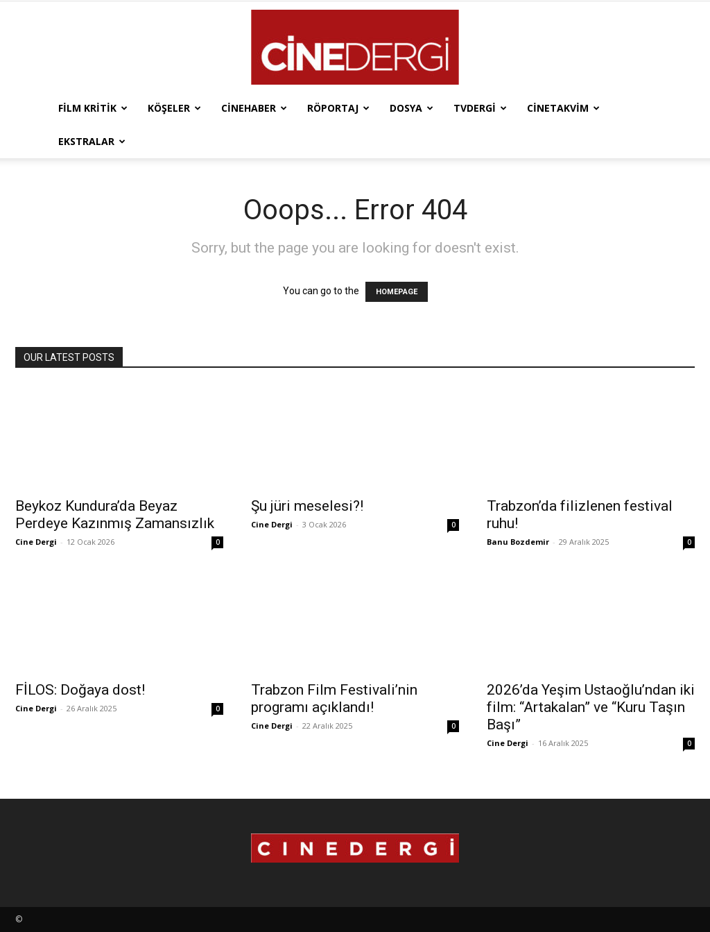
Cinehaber (254, 108)
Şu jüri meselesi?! (307, 506)
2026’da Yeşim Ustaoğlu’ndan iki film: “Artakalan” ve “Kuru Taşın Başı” (591, 707)
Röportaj (338, 108)
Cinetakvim (563, 108)
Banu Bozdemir (518, 541)
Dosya (411, 108)
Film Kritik (93, 108)
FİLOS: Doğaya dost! (80, 689)
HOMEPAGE (396, 291)
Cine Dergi (36, 541)
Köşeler (174, 108)
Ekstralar (91, 141)
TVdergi (480, 108)
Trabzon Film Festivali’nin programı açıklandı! (334, 698)
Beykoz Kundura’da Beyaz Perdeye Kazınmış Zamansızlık (114, 515)
